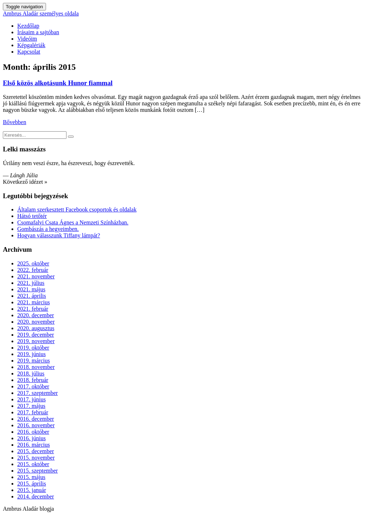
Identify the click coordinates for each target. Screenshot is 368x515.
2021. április (31, 296)
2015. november (36, 458)
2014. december (35, 496)
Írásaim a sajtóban (38, 32)
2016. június (31, 438)
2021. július (31, 283)
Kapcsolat (28, 52)
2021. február (32, 309)
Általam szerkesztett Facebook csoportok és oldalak (77, 209)
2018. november (36, 367)
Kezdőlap (28, 26)
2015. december (35, 451)
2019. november (36, 341)
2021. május (31, 289)
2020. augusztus (35, 328)
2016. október (33, 432)
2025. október (33, 263)
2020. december (35, 315)
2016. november (36, 425)
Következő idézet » (25, 182)
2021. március (33, 302)
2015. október (33, 464)
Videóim (27, 39)
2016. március (33, 445)
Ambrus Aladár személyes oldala (41, 13)
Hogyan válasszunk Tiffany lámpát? (58, 235)
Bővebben (14, 122)
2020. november (36, 322)
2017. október (33, 386)
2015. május (31, 477)
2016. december (35, 419)
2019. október (33, 348)
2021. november (36, 276)
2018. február (32, 380)
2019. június (31, 354)
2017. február (32, 412)
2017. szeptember (37, 393)
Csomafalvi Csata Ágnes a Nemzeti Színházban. (72, 222)
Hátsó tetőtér (32, 216)
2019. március (33, 360)
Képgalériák (31, 45)
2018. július (31, 373)
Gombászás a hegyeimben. (48, 229)
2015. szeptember (37, 471)
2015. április (31, 483)
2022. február (32, 270)
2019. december (35, 335)
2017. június (31, 399)
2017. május (31, 406)
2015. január (31, 490)
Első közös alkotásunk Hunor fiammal (57, 83)
